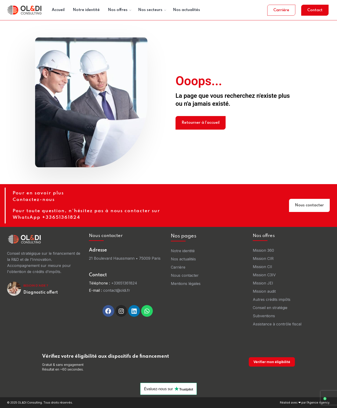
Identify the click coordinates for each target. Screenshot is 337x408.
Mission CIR (263, 258)
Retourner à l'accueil (201, 123)
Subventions (264, 315)
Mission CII (262, 266)
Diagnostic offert (40, 292)
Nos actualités (183, 259)
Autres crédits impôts (271, 299)
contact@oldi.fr (116, 290)
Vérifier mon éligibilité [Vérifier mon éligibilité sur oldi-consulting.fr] (271, 362)
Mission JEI (263, 283)
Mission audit (264, 291)
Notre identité (183, 250)
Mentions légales (186, 283)
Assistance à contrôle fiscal (277, 324)
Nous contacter (309, 206)
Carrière (281, 10)
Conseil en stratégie (270, 307)
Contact (314, 10)
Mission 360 (263, 250)
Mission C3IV (264, 275)
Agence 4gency (318, 402)
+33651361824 (124, 283)
